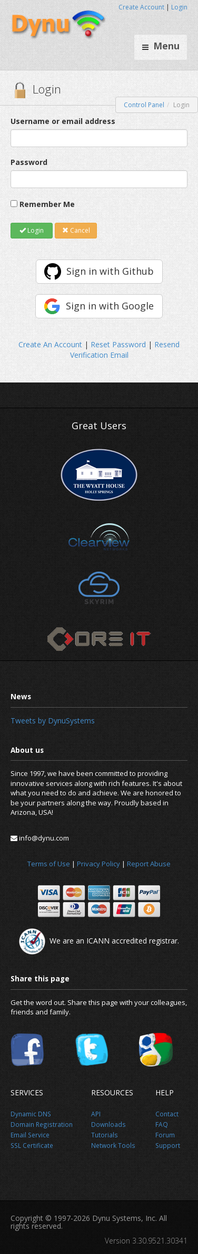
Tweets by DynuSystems (53, 721)
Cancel (76, 230)
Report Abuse (149, 863)
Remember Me (47, 204)
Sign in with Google (110, 305)
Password (29, 162)
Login (179, 7)
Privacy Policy (98, 863)
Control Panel (144, 104)
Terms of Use (48, 863)
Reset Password (118, 344)
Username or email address (63, 121)
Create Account (141, 7)
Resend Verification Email (125, 349)
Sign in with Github (110, 271)
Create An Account (50, 344)
